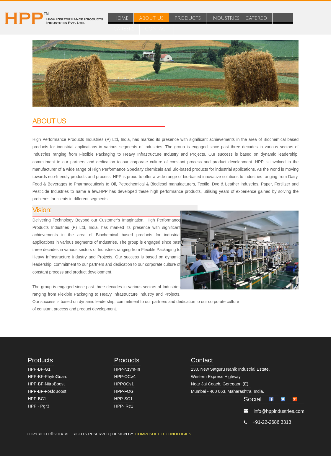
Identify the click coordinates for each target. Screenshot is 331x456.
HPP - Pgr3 (38, 406)
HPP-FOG (124, 391)
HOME (120, 18)
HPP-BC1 (37, 398)
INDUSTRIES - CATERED (239, 18)
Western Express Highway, (216, 376)
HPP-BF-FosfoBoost (47, 391)
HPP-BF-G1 (39, 369)
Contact (202, 360)
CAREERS (123, 29)
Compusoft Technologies (163, 434)
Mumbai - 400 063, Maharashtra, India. (227, 391)
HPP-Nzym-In (127, 369)
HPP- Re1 (123, 406)
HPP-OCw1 (125, 376)
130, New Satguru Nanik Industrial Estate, (230, 369)
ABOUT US (151, 18)
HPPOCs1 (124, 384)
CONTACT (156, 29)
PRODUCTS (188, 18)
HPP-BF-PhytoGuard (47, 376)
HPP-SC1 (123, 398)
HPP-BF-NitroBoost (46, 384)
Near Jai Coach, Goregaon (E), (220, 384)
